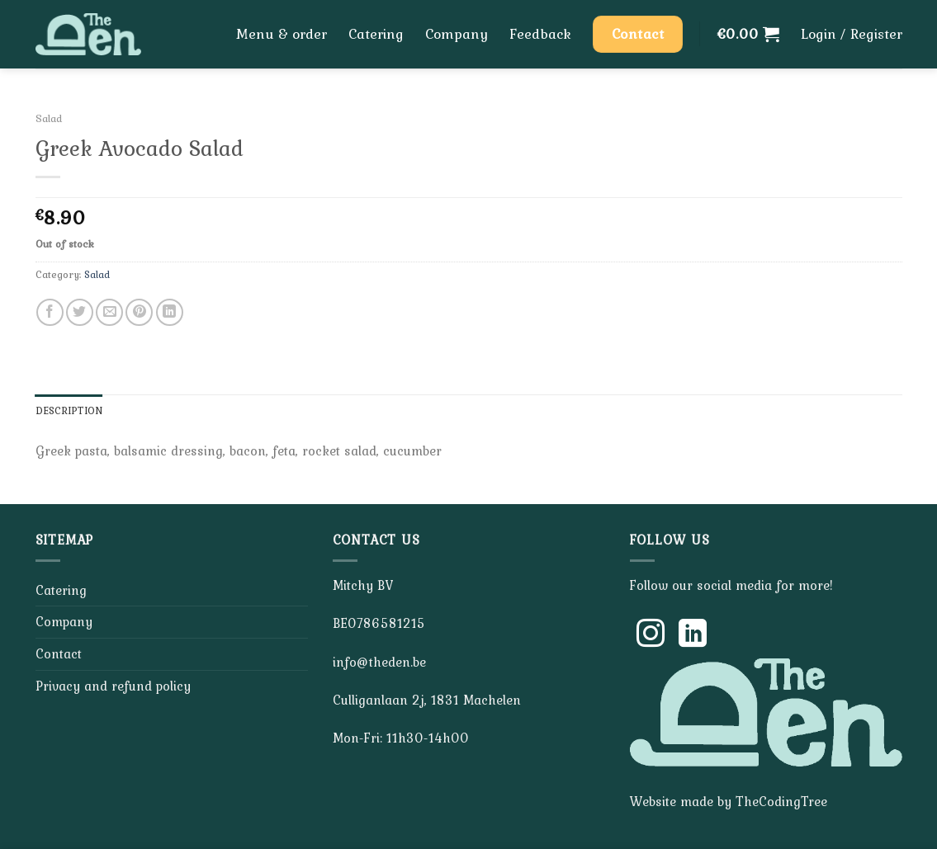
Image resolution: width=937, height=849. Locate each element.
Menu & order (281, 34)
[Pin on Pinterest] (139, 312)
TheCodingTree (781, 801)
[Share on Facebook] (50, 312)
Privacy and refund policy (113, 686)
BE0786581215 (379, 623)
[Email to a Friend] (109, 312)
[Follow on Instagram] (650, 635)
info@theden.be (379, 662)
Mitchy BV (363, 585)
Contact (58, 653)
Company (456, 34)
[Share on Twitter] (79, 312)
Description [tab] (69, 410)
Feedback (540, 34)
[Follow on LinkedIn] (693, 635)
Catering (376, 34)
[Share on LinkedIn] (169, 312)
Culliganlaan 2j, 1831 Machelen (427, 700)
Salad (48, 118)
